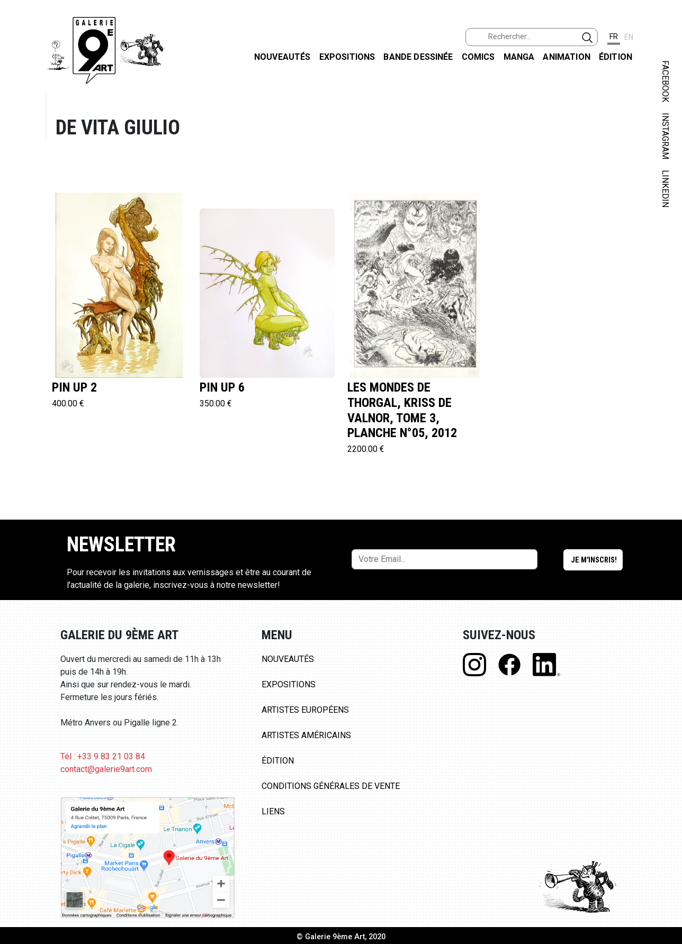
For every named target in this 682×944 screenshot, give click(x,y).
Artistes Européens (305, 710)
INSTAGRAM (665, 136)
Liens (273, 811)
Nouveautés (282, 57)
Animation (566, 57)
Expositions (347, 57)
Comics (478, 57)
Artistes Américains (306, 735)
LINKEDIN (665, 188)
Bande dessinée (418, 57)
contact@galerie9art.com (106, 769)
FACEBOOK (665, 81)
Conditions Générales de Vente (331, 786)
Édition (615, 57)
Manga (519, 57)
